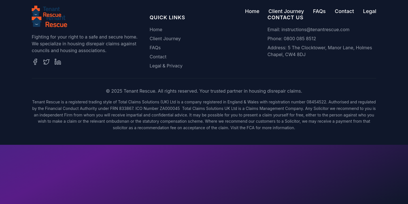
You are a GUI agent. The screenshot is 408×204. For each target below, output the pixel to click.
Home (252, 11)
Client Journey (286, 11)
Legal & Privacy (166, 66)
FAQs (319, 11)
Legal (369, 11)
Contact (344, 11)
